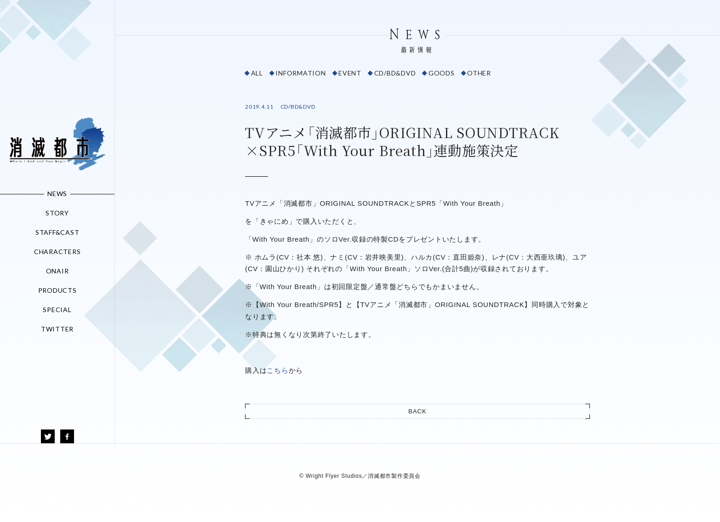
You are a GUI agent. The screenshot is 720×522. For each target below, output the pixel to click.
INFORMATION (300, 73)
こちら (277, 370)
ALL (257, 73)
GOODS (442, 73)
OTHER (479, 73)
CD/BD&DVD (395, 73)
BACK (417, 411)
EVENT (349, 73)
